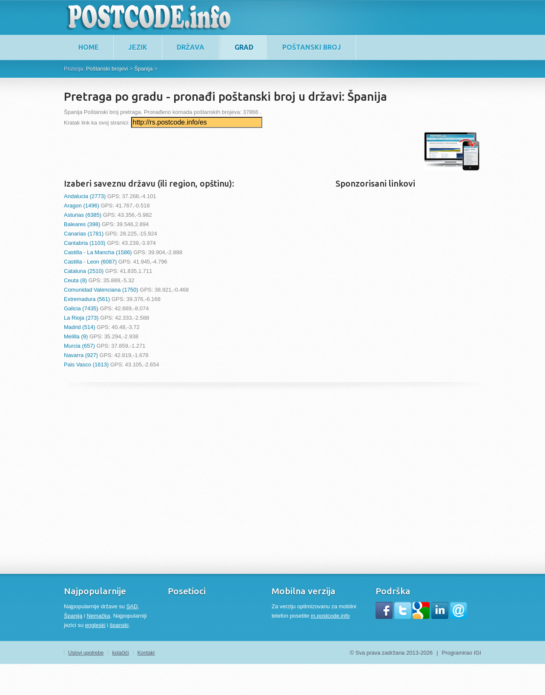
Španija (73, 616)
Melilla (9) (76, 336)
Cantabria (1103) (85, 243)
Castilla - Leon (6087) (90, 261)
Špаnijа (143, 68)
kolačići (120, 653)
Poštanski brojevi (107, 68)
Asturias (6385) (82, 215)
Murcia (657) (79, 346)
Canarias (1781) (83, 233)
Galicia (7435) (81, 308)
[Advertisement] (219, 151)
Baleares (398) (82, 224)
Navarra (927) (81, 355)
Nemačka (98, 616)
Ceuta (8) (75, 280)
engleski (95, 625)
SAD (132, 606)
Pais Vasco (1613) (86, 364)
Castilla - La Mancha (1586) (98, 252)
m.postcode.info (330, 616)
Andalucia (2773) (85, 196)
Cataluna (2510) (83, 271)
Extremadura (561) (87, 299)
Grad (244, 47)
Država (190, 47)
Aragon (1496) (81, 205)
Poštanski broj (311, 47)
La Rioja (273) (81, 318)
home (88, 47)
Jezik (137, 47)
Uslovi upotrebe (85, 653)
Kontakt (146, 653)
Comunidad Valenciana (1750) (101, 290)
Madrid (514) (79, 327)
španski (119, 625)
